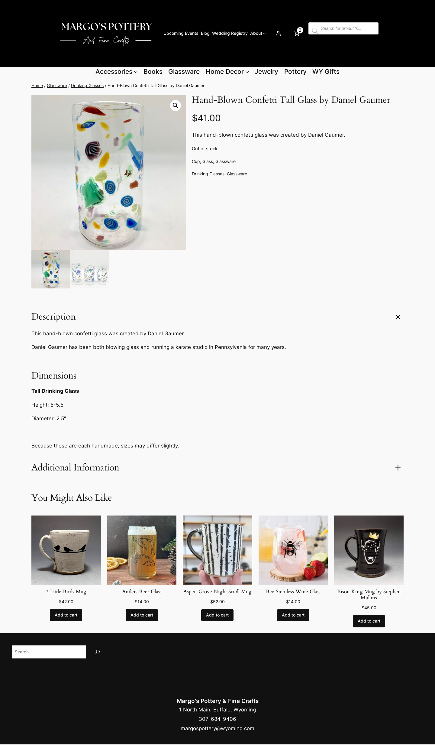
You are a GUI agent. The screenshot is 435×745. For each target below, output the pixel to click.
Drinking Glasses (87, 85)
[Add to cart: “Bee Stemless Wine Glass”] (293, 615)
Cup (196, 161)
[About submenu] (264, 33)
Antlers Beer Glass (142, 592)
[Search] (97, 651)
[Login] (278, 33)
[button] (175, 105)
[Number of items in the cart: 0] (296, 33)
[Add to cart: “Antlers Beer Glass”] (142, 615)
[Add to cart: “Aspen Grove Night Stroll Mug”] (217, 615)
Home (37, 85)
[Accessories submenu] (135, 71)
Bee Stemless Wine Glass (293, 592)
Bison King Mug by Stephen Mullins (369, 595)
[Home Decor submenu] (247, 71)
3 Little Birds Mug (66, 592)
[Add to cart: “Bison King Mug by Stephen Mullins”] (369, 621)
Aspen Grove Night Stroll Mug (217, 592)
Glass (207, 161)
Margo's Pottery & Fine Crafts (218, 700)
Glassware (57, 85)
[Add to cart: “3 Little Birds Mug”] (66, 615)
